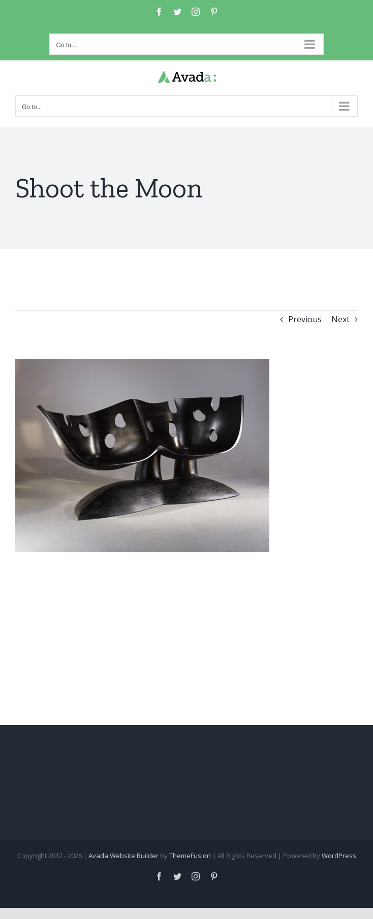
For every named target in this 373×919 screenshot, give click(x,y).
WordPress (339, 855)
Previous (305, 319)
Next (340, 319)
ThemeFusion (190, 855)
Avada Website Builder (123, 855)
